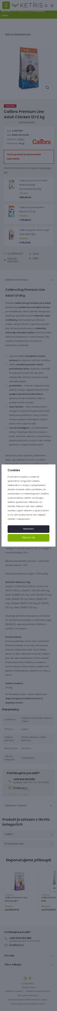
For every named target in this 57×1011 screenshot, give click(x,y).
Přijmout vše (28, 538)
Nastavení (28, 529)
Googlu (39, 498)
